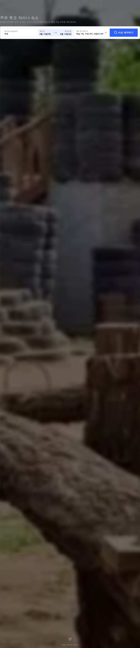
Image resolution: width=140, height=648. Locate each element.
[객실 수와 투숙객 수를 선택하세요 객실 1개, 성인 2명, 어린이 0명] (91, 33)
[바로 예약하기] (124, 33)
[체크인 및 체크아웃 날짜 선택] (47, 33)
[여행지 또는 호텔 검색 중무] (19, 33)
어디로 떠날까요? (11, 31)
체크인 (42, 31)
